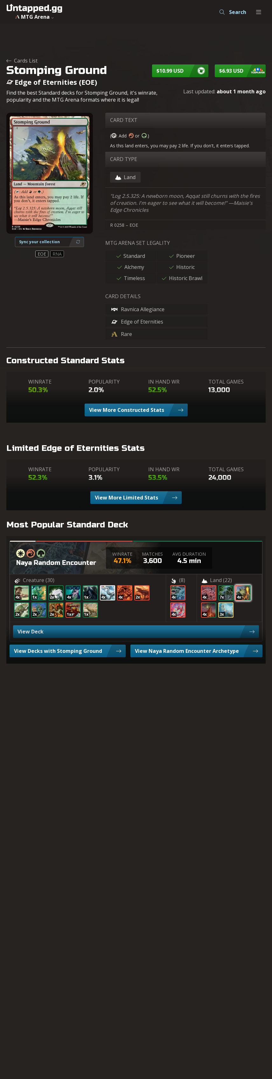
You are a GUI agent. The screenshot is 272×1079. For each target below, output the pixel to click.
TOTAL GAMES (226, 381)
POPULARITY (104, 381)
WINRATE (40, 381)
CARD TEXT (123, 120)
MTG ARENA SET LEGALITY (137, 242)
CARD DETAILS (123, 296)
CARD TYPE (123, 159)
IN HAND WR (163, 381)
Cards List (22, 60)
